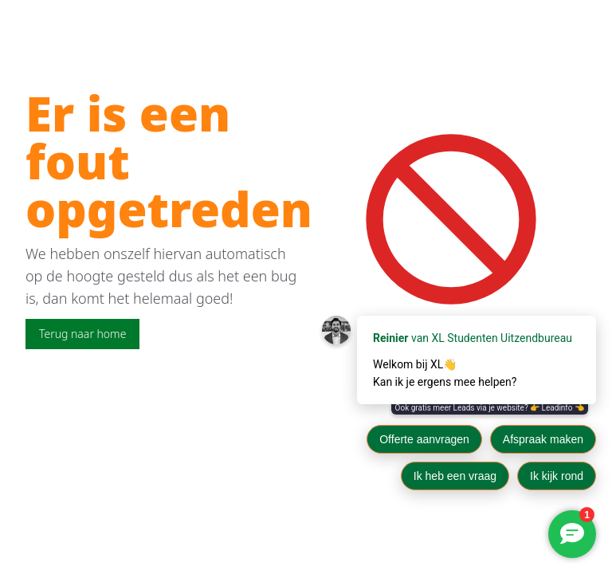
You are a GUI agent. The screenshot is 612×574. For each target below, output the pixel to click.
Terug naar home (82, 333)
